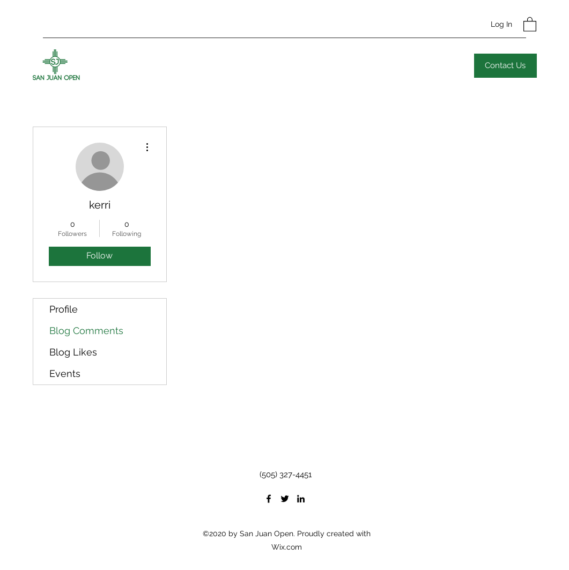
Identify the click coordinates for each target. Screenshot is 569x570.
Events (64, 373)
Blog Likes (73, 352)
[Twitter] (284, 498)
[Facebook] (268, 498)
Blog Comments (86, 330)
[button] (529, 24)
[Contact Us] (505, 66)
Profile (63, 309)
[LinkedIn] (300, 498)
